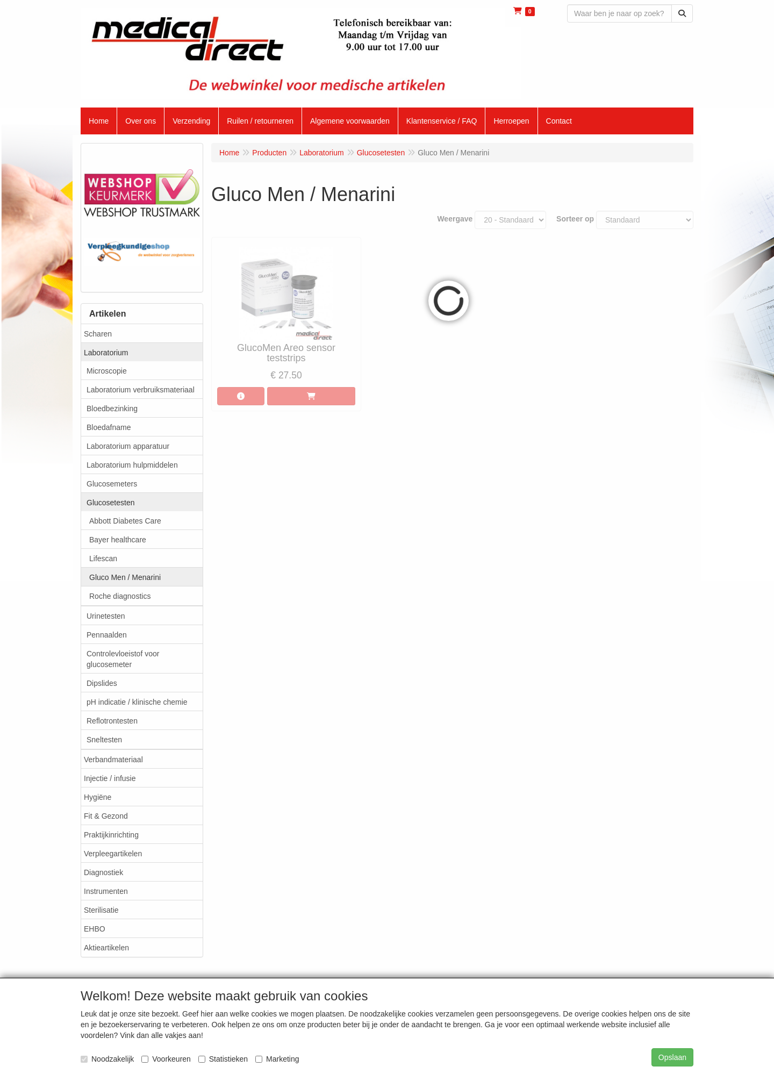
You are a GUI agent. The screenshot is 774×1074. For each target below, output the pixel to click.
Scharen (98, 334)
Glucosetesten (111, 502)
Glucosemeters (112, 483)
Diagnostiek (103, 872)
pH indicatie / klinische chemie (137, 702)
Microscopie (107, 371)
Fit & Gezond (106, 816)
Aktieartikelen (106, 947)
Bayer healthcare (117, 539)
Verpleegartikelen (113, 853)
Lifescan (103, 558)
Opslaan (672, 1057)
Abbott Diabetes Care (125, 521)
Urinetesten (106, 616)
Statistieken (223, 1059)
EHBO (94, 929)
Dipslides (102, 683)
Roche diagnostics (119, 596)
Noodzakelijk (107, 1059)
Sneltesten (104, 739)
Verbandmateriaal (113, 759)
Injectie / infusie (110, 778)
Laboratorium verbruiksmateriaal (141, 389)
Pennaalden (107, 635)
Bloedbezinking (112, 408)
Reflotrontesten (112, 721)
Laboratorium (106, 352)
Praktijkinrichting (111, 834)
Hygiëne (97, 797)
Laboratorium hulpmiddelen (132, 465)
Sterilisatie (101, 910)
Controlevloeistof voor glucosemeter (123, 659)
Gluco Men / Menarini (125, 577)
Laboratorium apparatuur (128, 446)
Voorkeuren (166, 1059)
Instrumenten (106, 891)
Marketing (277, 1059)
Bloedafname (109, 427)
